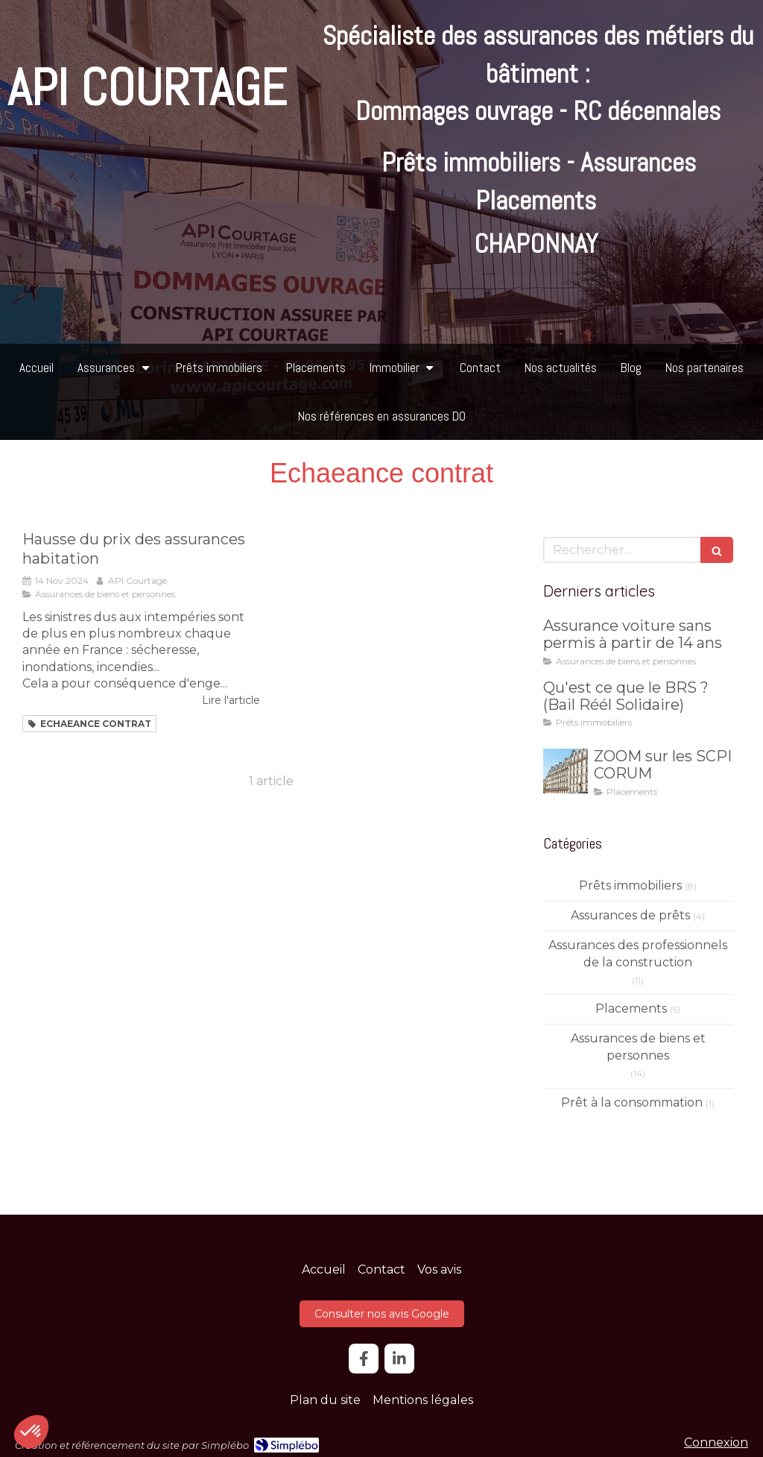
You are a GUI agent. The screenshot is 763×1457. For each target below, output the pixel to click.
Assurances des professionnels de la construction (637, 953)
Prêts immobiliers (630, 885)
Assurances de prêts (630, 915)
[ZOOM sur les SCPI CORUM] (565, 771)
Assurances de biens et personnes (638, 1047)
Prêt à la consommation (632, 1102)
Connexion (716, 1442)
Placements (631, 1008)
